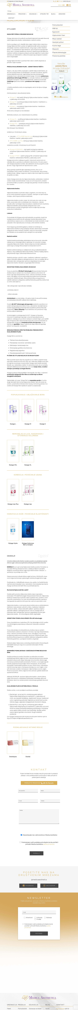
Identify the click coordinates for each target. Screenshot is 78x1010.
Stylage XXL (14, 123)
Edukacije (33, 14)
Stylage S (13, 97)
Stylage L (13, 106)
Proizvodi (22, 14)
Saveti (47, 1008)
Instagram (49, 886)
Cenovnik (62, 14)
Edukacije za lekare (35, 1008)
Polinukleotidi (22, 1008)
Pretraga (68, 9)
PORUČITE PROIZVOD (39, 783)
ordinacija (12, 1005)
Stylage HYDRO (15, 156)
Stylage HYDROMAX (16, 149)
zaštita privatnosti (48, 844)
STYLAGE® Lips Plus (16, 141)
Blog (53, 14)
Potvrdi (39, 933)
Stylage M (13, 102)
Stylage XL (13, 119)
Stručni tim (44, 14)
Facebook (28, 886)
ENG (59, 5)
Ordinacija (11, 14)
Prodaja (22, 1005)
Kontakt (11, 18)
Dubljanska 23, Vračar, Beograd (15, 1)
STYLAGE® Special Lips (24, 136)
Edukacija (33, 1005)
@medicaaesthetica (39, 880)
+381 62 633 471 (66, 1)
